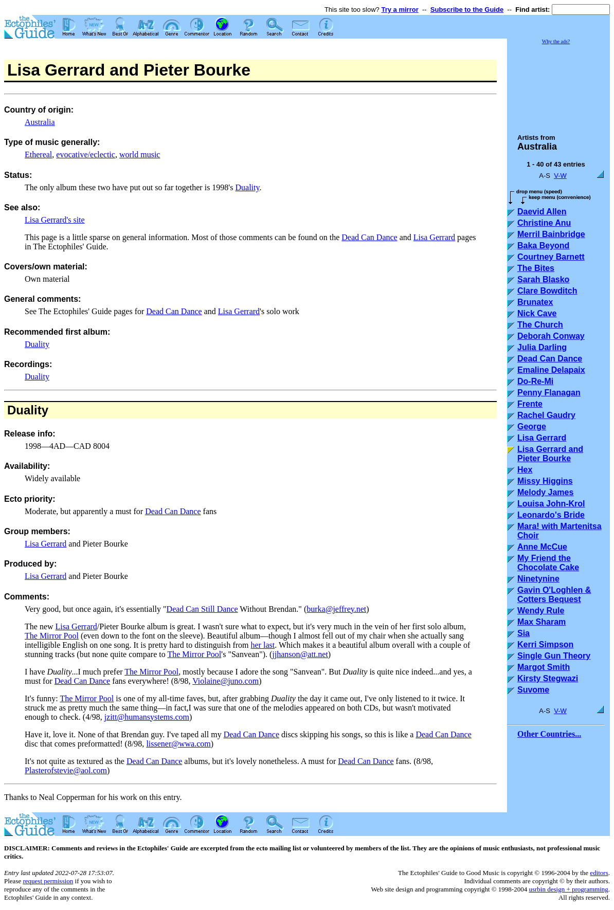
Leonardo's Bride (551, 515)
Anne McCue (542, 546)
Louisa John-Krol (551, 503)
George (531, 426)
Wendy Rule (540, 610)
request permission (48, 881)
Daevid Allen (541, 211)
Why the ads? (556, 41)
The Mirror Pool (52, 635)
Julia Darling (542, 347)
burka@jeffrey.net (336, 609)
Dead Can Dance (369, 237)
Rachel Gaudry (546, 415)
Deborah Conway (551, 336)
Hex (524, 469)
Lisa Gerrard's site (55, 219)
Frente (530, 403)
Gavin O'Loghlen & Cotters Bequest (554, 595)
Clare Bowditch (547, 290)
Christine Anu (544, 223)
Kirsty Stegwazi (547, 678)
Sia (523, 633)
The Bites (535, 268)
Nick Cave (537, 313)
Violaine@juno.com (225, 681)
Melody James (545, 492)
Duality (247, 187)
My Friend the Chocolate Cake (548, 563)
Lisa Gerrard (434, 237)
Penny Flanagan (549, 392)
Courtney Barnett (551, 256)
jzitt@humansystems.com (146, 717)
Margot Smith (543, 667)
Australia (40, 122)
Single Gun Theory (553, 655)
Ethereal (38, 154)
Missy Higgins (545, 481)
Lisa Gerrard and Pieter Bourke (550, 454)
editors (599, 873)
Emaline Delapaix (551, 370)
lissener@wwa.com (178, 743)
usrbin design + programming (568, 889)
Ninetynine (538, 578)
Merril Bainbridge (551, 234)
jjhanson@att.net (300, 654)
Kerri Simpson (545, 644)
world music (139, 154)
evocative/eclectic (85, 154)
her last (263, 645)
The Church (540, 324)
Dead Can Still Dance (202, 609)
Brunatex (535, 302)
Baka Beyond (543, 245)
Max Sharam (541, 621)
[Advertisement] (558, 84)
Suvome (533, 689)
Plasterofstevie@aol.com (66, 770)
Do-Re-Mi (535, 381)
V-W (560, 175)
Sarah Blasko (543, 279)
